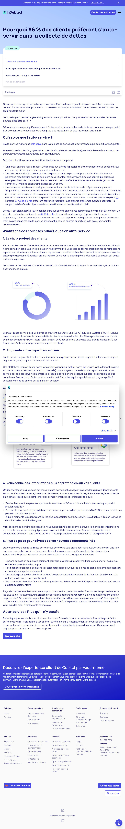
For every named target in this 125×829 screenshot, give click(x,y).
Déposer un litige (60, 745)
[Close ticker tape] (118, 3)
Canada (7, 745)
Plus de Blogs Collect (15, 81)
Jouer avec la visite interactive (22, 686)
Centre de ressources (38, 741)
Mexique (8, 749)
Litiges (79, 741)
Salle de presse (107, 720)
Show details (107, 431)
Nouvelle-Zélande (12, 756)
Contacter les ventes (103, 12)
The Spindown (34, 751)
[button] (118, 822)
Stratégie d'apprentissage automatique (83, 719)
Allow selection (62, 439)
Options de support (61, 765)
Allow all (99, 439)
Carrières (104, 717)
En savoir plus (97, 3)
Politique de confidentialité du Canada (84, 751)
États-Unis (9, 741)
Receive (7, 717)
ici (117, 197)
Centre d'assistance (61, 741)
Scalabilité (80, 713)
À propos (104, 713)
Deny (25, 439)
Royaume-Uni (10, 760)
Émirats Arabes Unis (13, 763)
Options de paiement (61, 761)
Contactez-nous (109, 785)
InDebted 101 (34, 759)
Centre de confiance (61, 728)
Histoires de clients (37, 762)
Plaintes (79, 745)
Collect (7, 713)
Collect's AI (81, 726)
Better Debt (33, 755)
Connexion (113, 793)
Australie (8, 752)
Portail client (33, 723)
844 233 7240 (106, 740)
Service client (34, 719)
